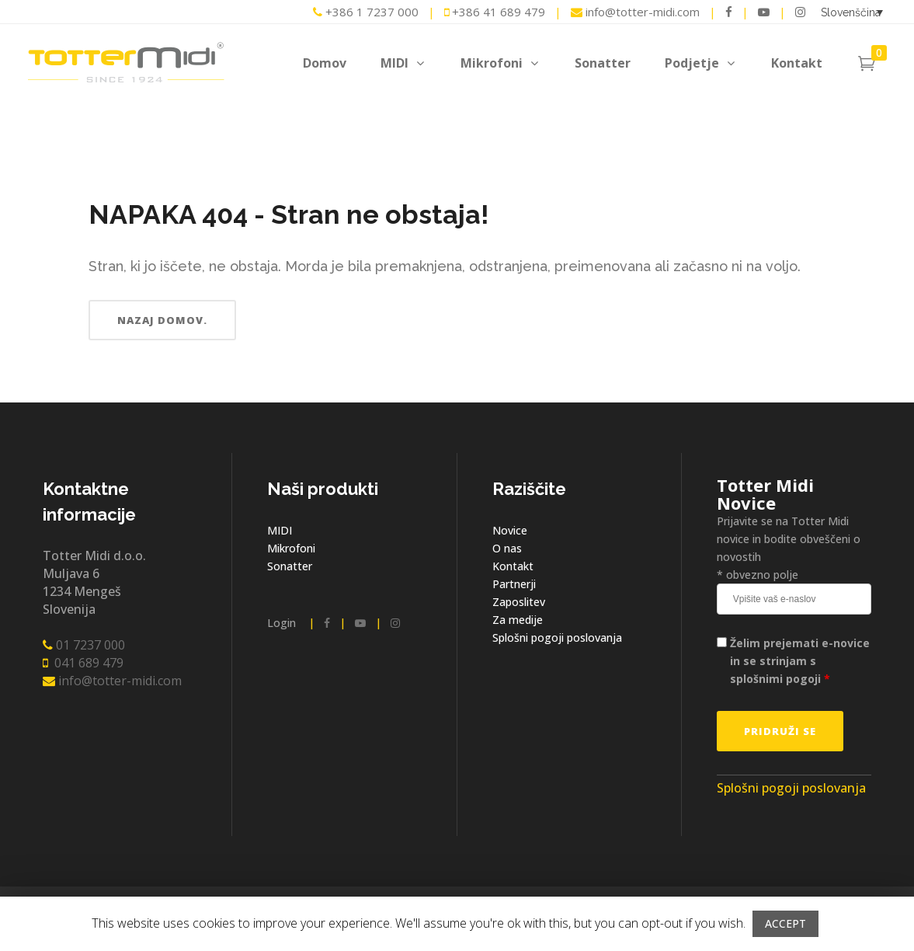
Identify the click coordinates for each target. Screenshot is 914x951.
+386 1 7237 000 (366, 11)
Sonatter (289, 566)
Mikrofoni (291, 548)
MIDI (279, 530)
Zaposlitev (518, 601)
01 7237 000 (84, 644)
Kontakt (512, 566)
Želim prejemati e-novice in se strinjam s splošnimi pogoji (800, 661)
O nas (507, 548)
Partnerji (514, 584)
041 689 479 (83, 662)
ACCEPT (785, 923)
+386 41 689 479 (494, 11)
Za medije (517, 619)
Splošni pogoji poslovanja (557, 637)
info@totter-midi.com (637, 11)
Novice (509, 530)
